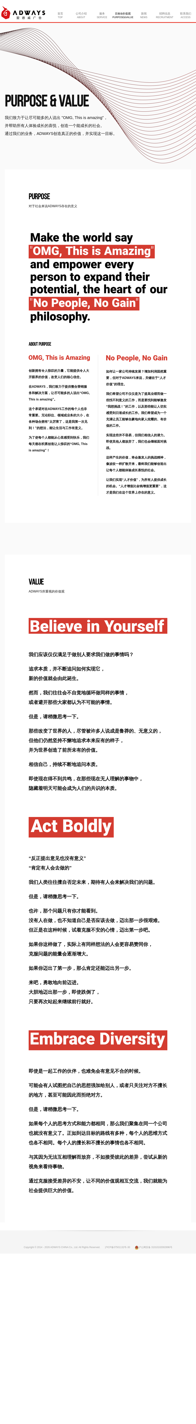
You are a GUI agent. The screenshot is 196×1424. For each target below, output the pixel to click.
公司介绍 (81, 15)
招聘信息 (164, 15)
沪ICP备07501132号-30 (117, 1247)
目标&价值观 (122, 15)
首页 (60, 15)
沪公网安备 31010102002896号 (153, 1247)
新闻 (143, 15)
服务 (102, 15)
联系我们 (185, 15)
